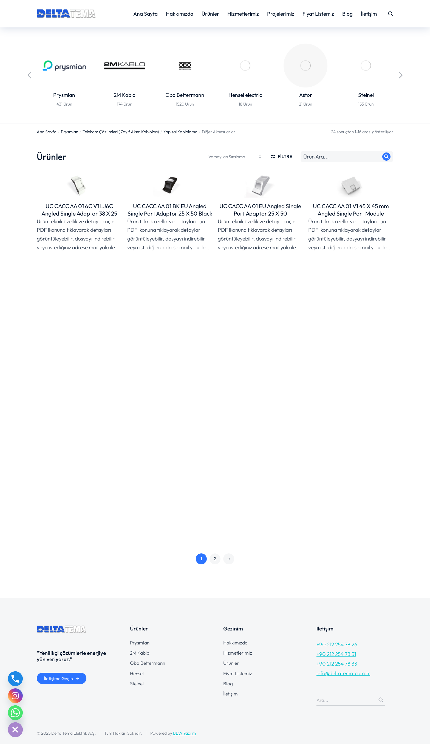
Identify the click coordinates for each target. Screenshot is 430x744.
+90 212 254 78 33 (336, 663)
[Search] (386, 156)
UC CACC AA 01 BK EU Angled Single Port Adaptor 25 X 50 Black (170, 210)
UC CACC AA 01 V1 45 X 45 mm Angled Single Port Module (351, 210)
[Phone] (15, 678)
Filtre (281, 156)
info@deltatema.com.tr (343, 673)
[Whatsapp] (15, 712)
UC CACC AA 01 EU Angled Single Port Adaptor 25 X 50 (260, 210)
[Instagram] (15, 695)
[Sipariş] (235, 156)
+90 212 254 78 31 (336, 654)
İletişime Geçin (62, 678)
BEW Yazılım (184, 733)
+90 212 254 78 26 (337, 644)
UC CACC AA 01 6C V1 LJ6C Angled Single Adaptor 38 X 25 (79, 211)
